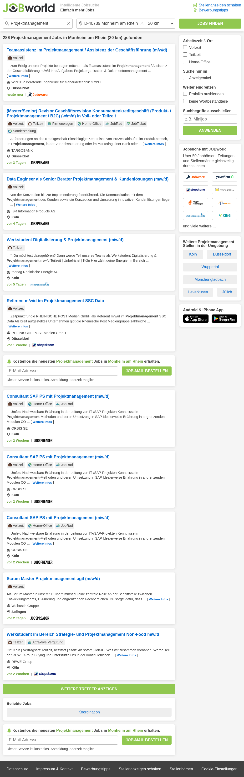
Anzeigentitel (200, 78)
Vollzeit (195, 47)
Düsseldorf (222, 254)
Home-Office (200, 62)
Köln (193, 254)
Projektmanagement (31, 37)
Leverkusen (198, 292)
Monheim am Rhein (87, 37)
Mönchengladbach (210, 279)
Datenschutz (17, 769)
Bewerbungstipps (213, 10)
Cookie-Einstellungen (219, 769)
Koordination (89, 712)
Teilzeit (195, 55)
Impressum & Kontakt (54, 769)
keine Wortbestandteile (208, 101)
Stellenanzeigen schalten (220, 5)
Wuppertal (210, 267)
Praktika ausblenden (206, 94)
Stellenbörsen (181, 769)
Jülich (227, 292)
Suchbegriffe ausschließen (207, 111)
